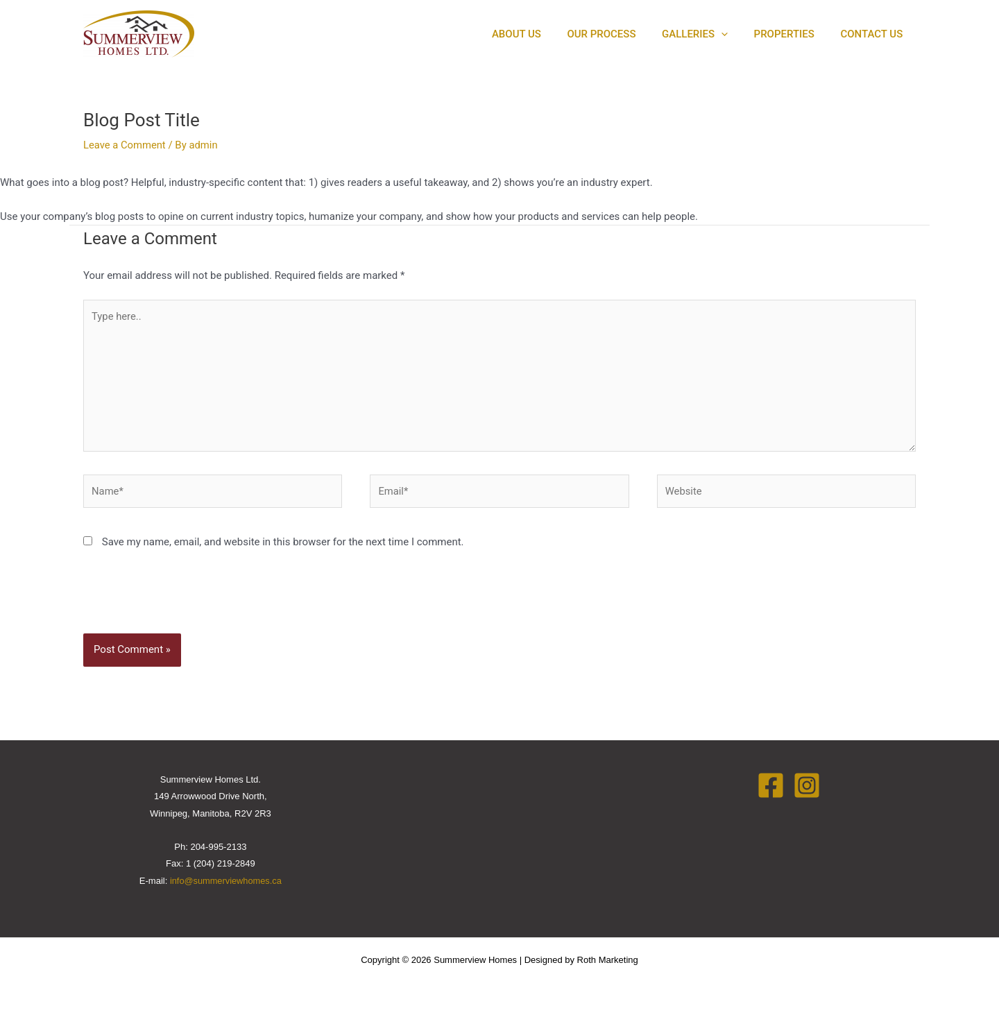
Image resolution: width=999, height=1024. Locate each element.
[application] (734, 34)
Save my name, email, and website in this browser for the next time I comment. (283, 544)
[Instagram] (807, 788)
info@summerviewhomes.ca (225, 883)
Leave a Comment (125, 145)
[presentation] (177, 602)
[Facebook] (771, 788)
